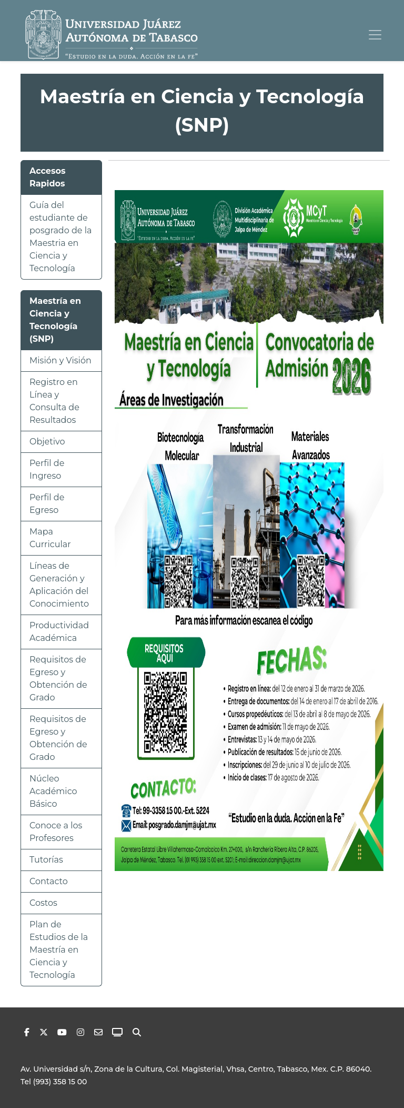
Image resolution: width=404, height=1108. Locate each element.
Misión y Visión (60, 360)
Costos (43, 903)
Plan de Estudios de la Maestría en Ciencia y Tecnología (58, 949)
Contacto (48, 881)
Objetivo (47, 442)
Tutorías (46, 860)
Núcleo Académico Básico (53, 791)
